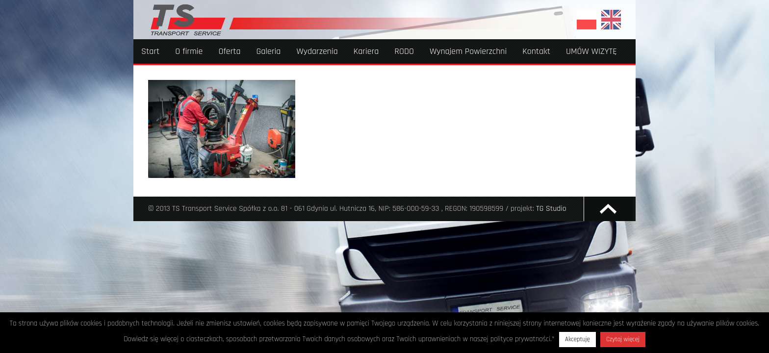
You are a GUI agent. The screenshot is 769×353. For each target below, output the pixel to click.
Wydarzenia (316, 51)
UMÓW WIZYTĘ (591, 51)
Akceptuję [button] (577, 339)
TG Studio (551, 208)
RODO (404, 51)
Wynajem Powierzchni (468, 51)
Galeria (268, 51)
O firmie (189, 51)
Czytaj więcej (623, 339)
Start (150, 51)
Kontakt (536, 51)
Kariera (366, 51)
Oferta (229, 51)
